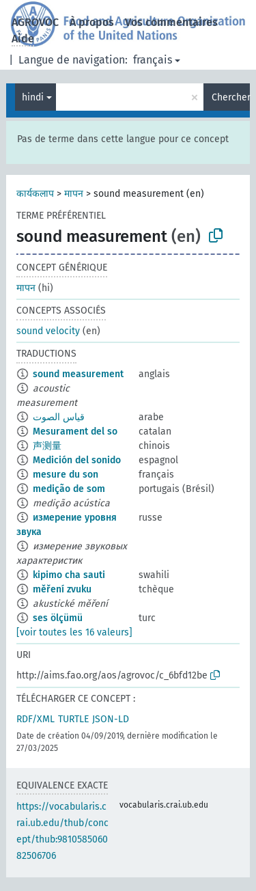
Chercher (231, 97)
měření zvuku (62, 589)
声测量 (47, 446)
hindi (33, 97)
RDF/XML (35, 719)
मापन (73, 194)
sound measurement (78, 374)
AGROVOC (35, 22)
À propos (92, 22)
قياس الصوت (59, 417)
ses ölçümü (58, 618)
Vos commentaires (171, 22)
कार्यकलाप (35, 194)
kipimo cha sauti (69, 575)
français (152, 59)
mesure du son (65, 474)
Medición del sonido (77, 460)
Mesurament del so (75, 431)
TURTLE (73, 719)
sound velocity (48, 331)
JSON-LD (110, 719)
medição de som (69, 489)
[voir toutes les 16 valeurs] (74, 632)
